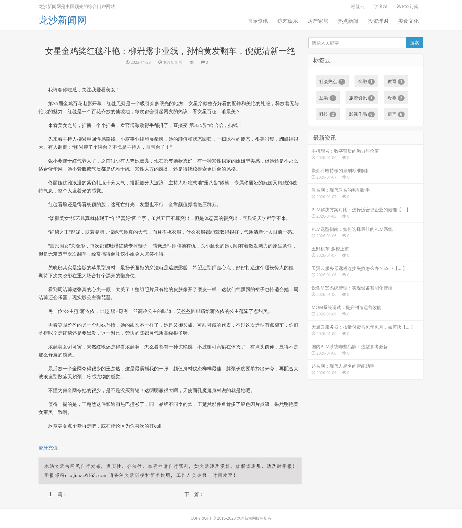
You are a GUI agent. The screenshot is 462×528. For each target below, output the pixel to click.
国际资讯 (257, 20)
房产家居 (318, 20)
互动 (327, 98)
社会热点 (332, 81)
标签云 (357, 6)
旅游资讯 (362, 98)
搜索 (414, 42)
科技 (327, 114)
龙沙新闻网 (62, 19)
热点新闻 (348, 20)
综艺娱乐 (288, 20)
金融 (366, 81)
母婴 (396, 98)
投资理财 (378, 20)
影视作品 (362, 114)
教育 (396, 81)
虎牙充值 (48, 447)
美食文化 (408, 20)
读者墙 (381, 6)
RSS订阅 (408, 6)
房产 (396, 114)
